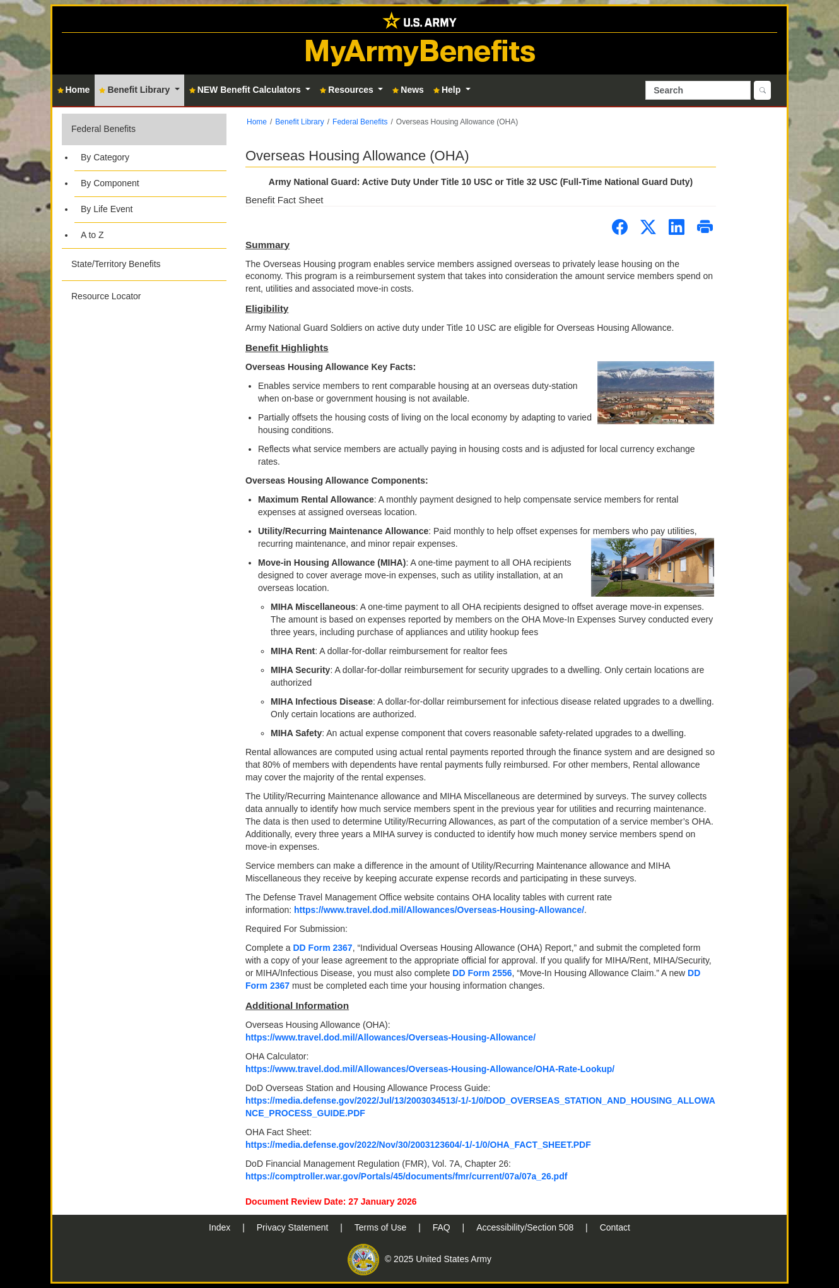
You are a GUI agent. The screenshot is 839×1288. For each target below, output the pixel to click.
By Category (105, 157)
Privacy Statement (294, 1227)
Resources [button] (347, 90)
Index (221, 1227)
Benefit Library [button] (135, 90)
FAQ (443, 1227)
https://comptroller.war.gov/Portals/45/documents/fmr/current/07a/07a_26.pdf (406, 1176)
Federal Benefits (103, 129)
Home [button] (73, 90)
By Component (110, 183)
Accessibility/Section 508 (526, 1227)
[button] (144, 181)
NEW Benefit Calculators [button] (246, 90)
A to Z (92, 235)
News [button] (408, 90)
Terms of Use (382, 1227)
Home (257, 121)
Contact (615, 1227)
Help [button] (448, 90)
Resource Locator (106, 296)
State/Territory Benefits (116, 264)
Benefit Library (299, 121)
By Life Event (107, 209)
